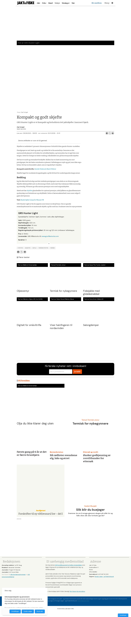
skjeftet (29, 191)
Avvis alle (40, 611)
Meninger (66, 3)
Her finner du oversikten (77, 591)
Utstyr (57, 3)
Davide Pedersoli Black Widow (45, 169)
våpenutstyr (43, 248)
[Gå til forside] (25, 3)
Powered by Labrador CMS (65, 609)
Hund (50, 3)
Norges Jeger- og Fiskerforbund (104, 576)
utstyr (20, 248)
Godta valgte (28, 611)
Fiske (44, 3)
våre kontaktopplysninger (18, 574)
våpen (52, 248)
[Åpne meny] (112, 3)
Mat (73, 3)
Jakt (38, 3)
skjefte (27, 248)
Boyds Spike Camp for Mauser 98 (32, 200)
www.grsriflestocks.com (50, 236)
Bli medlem (97, 3)
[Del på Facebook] (106, 133)
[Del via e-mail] (112, 133)
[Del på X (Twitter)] (109, 133)
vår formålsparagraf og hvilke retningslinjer (68, 565)
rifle (34, 248)
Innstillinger (123, 615)
